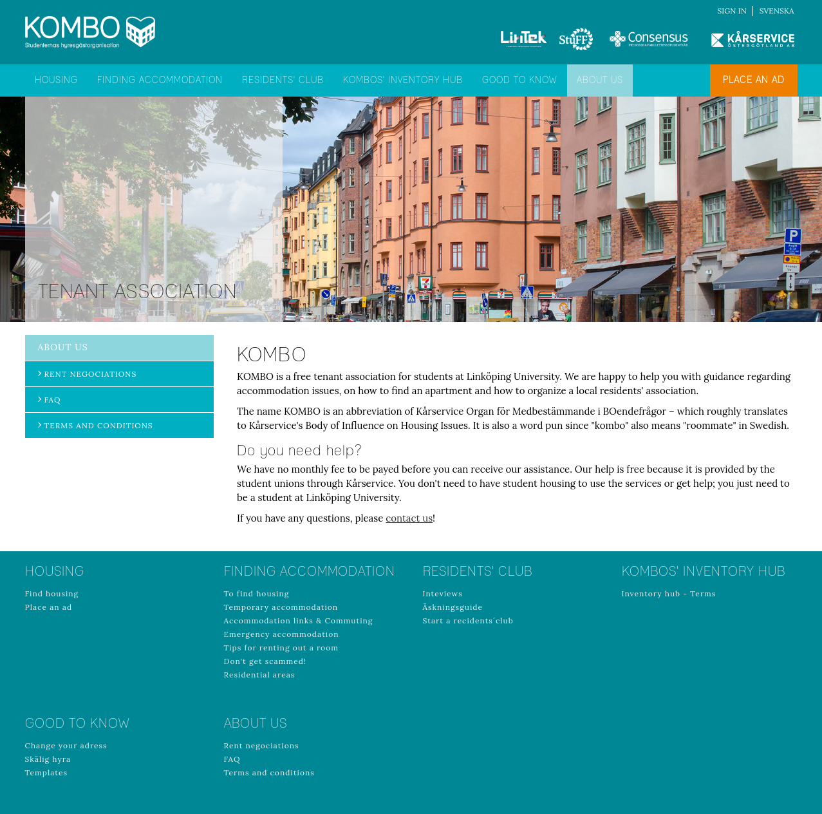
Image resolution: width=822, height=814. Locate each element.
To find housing (257, 593)
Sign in (732, 10)
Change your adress (66, 745)
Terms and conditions (98, 425)
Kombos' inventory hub (403, 80)
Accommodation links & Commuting (298, 620)
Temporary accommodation (281, 607)
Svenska (777, 10)
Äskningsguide (453, 607)
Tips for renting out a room (281, 647)
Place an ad (754, 80)
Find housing (52, 593)
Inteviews (443, 593)
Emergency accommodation (281, 634)
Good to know (519, 80)
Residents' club (283, 80)
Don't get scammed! (265, 661)
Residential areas (259, 674)
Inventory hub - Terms (669, 593)
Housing (56, 80)
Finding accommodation (160, 80)
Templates (46, 772)
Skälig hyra (48, 759)
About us (600, 80)
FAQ (52, 399)
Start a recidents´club (468, 620)
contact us (409, 518)
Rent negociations (90, 374)
